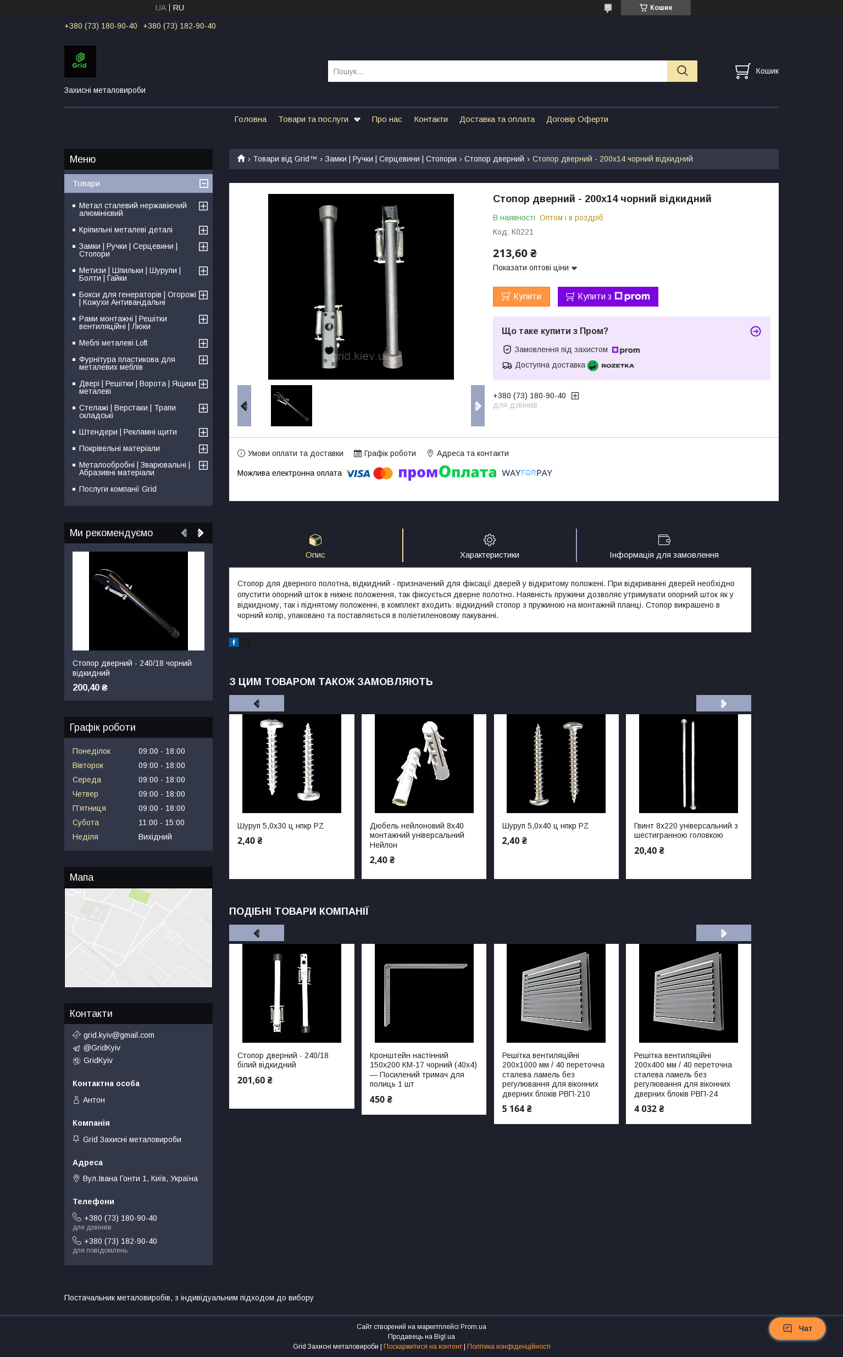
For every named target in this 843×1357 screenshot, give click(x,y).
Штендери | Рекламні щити (128, 431)
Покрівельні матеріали (119, 448)
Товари (86, 183)
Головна (250, 119)
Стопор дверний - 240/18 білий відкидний (283, 1060)
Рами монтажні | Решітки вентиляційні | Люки (123, 322)
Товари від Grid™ (285, 158)
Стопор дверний (494, 158)
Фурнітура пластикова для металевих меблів (127, 363)
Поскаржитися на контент (423, 1346)
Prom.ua (473, 1327)
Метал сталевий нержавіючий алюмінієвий (133, 209)
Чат (797, 1328)
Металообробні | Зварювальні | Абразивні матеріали (134, 468)
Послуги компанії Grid (118, 489)
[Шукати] (682, 71)
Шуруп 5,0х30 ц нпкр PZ (280, 825)
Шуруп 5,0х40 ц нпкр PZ (545, 825)
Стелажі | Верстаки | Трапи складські (127, 411)
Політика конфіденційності (509, 1346)
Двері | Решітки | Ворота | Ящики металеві (137, 387)
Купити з (614, 297)
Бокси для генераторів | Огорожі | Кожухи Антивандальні (137, 298)
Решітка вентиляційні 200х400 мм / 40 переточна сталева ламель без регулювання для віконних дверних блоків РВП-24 (683, 1074)
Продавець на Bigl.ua (421, 1337)
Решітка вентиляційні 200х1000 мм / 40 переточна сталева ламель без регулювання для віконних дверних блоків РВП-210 (553, 1074)
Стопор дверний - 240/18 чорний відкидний (132, 668)
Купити (527, 296)
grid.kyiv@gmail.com (119, 1035)
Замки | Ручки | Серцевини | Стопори (391, 158)
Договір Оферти (577, 119)
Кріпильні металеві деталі (126, 229)
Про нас (387, 119)
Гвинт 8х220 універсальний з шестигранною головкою (686, 830)
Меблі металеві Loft (113, 342)
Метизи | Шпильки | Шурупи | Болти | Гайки (130, 274)
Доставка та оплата (497, 119)
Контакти (431, 119)
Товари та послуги (313, 119)
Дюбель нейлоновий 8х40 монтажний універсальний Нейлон (417, 835)
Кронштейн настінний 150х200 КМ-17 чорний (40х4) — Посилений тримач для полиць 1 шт (423, 1070)
